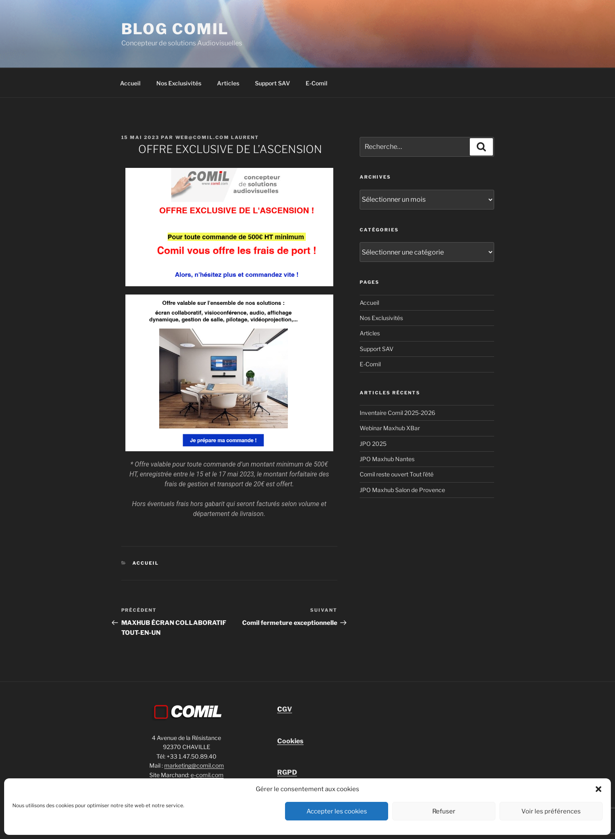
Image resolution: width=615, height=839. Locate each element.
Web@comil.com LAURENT (217, 137)
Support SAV (272, 83)
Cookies (290, 741)
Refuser (443, 811)
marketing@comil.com (194, 765)
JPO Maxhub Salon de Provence (402, 489)
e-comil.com (207, 774)
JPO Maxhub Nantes (387, 458)
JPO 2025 (373, 443)
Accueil (130, 83)
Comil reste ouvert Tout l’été (397, 474)
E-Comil (317, 83)
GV (284, 709)
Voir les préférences (551, 811)
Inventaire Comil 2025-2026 (397, 412)
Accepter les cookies (336, 811)
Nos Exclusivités (178, 83)
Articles (228, 83)
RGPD (287, 772)
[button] (598, 789)
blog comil (175, 29)
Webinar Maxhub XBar (390, 427)
